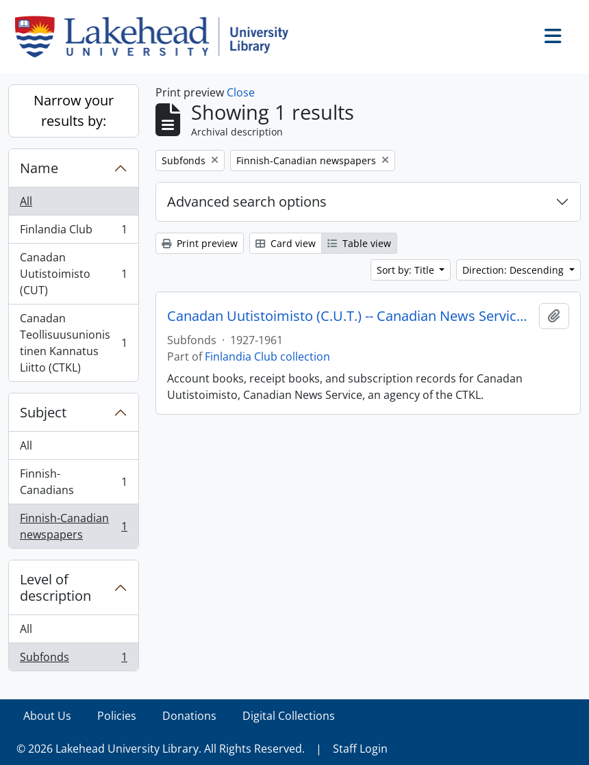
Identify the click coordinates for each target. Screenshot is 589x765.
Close (241, 92)
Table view (359, 243)
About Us (47, 715)
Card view (285, 243)
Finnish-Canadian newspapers (73, 526)
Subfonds (73, 660)
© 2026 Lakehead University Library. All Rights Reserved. (160, 748)
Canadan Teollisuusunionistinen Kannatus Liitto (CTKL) (73, 343)
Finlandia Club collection (267, 356)
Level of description (55, 587)
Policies (116, 715)
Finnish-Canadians (73, 481)
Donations (189, 715)
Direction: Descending (514, 269)
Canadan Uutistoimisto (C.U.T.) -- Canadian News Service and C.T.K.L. (350, 316)
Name (39, 168)
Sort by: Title (407, 269)
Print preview (200, 243)
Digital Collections (288, 715)
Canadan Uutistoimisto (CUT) (73, 274)
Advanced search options (247, 201)
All (26, 201)
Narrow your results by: (74, 110)
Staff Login (360, 748)
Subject (43, 412)
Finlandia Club (73, 232)
